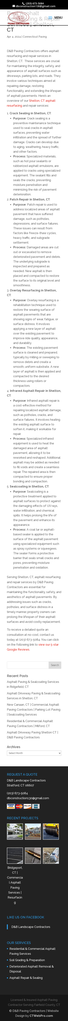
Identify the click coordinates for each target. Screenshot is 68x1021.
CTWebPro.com (41, 1016)
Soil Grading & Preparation (27, 960)
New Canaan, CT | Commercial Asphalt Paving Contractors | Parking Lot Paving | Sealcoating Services (33, 709)
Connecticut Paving (35, 36)
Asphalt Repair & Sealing (26, 978)
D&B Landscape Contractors (30, 927)
